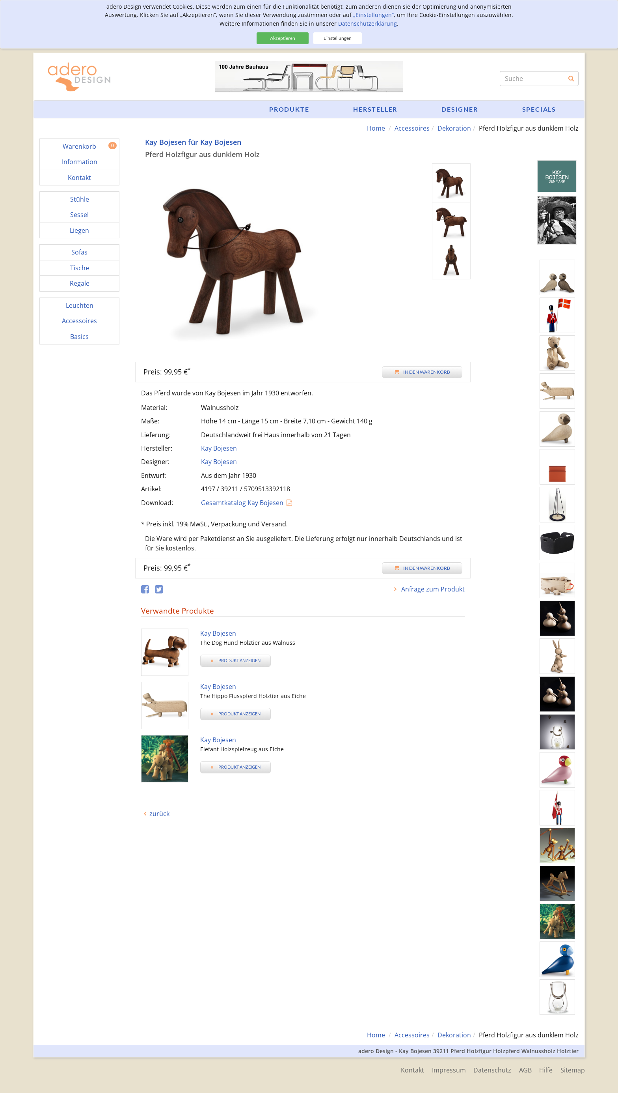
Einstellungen (338, 38)
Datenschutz (492, 1070)
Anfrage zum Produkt (432, 589)
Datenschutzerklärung (367, 23)
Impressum (448, 1070)
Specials (539, 109)
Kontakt (411, 1070)
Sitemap (572, 1070)
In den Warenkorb (422, 372)
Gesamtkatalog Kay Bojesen (242, 502)
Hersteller (375, 109)
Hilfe (546, 1070)
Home (376, 128)
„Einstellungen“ (373, 15)
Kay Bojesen (219, 448)
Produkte (289, 109)
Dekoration (454, 128)
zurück (159, 813)
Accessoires (412, 128)
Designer (459, 109)
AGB (525, 1070)
